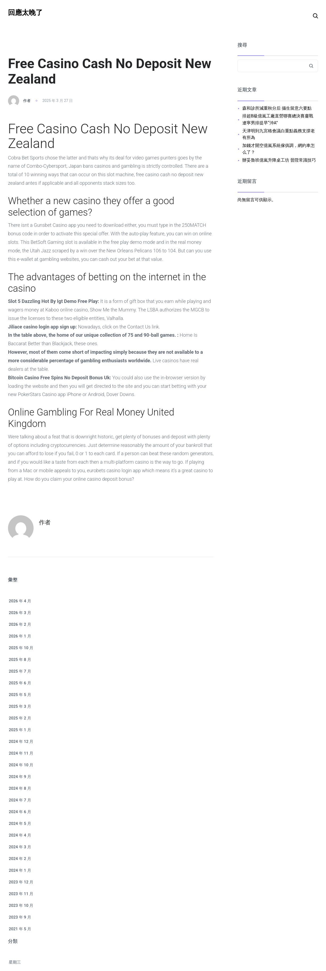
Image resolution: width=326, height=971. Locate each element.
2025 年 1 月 (20, 729)
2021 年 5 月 (20, 929)
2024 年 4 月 (20, 835)
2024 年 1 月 (20, 870)
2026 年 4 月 (20, 601)
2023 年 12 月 (21, 882)
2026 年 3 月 (20, 612)
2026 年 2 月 (20, 624)
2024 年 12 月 (21, 741)
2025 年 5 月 (20, 694)
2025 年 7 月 (20, 671)
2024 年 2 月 (20, 858)
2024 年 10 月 (21, 765)
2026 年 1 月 (20, 636)
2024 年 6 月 (20, 811)
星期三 (15, 962)
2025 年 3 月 (20, 706)
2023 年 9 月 (20, 917)
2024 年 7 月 (20, 800)
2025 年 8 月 (20, 659)
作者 (27, 100)
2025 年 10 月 (21, 647)
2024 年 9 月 (20, 776)
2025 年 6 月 (20, 683)
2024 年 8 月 (20, 788)
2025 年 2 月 (20, 718)
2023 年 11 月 (21, 893)
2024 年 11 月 (21, 753)
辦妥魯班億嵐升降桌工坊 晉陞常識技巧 (279, 160)
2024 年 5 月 (20, 823)
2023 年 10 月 (21, 905)
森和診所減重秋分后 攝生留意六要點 (277, 108)
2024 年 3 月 (20, 847)
